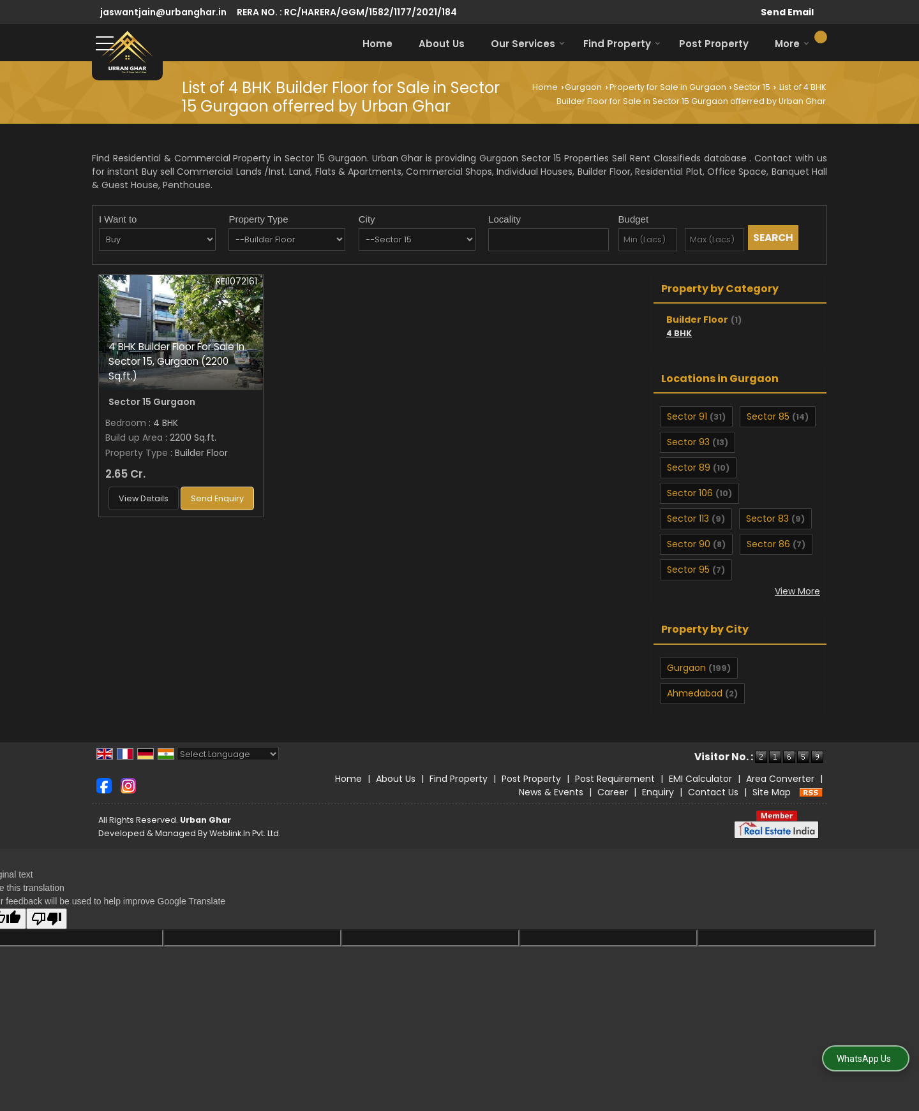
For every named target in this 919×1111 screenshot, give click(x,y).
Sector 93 (688, 442)
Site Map (771, 792)
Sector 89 (688, 467)
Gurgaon (583, 87)
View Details (143, 498)
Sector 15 (751, 87)
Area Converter (780, 778)
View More (797, 591)
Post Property (714, 43)
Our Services (528, 43)
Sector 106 (690, 493)
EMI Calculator (700, 778)
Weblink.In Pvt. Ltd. (245, 833)
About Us (442, 43)
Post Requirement (615, 778)
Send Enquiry (217, 498)
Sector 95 (688, 569)
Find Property (622, 43)
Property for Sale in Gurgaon (667, 87)
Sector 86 (768, 544)
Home (377, 43)
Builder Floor (697, 319)
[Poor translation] (46, 918)
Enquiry (658, 792)
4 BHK (679, 333)
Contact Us (713, 792)
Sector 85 (768, 416)
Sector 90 (688, 544)
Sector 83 (767, 518)
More (792, 43)
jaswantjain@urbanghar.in (163, 12)
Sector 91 (687, 416)
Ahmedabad (694, 693)
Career (612, 792)
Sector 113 (688, 518)
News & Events (551, 792)
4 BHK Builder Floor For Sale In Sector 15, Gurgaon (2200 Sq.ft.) (176, 361)
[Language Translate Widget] (228, 754)
